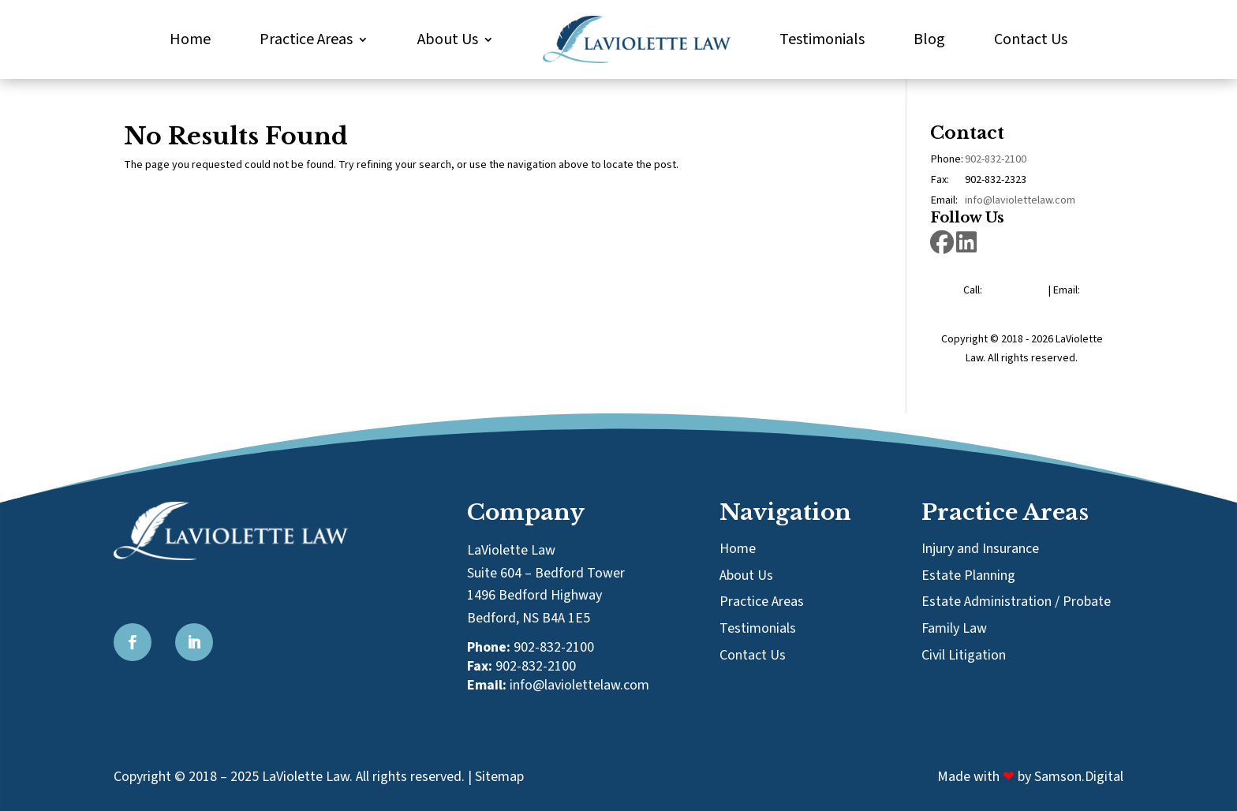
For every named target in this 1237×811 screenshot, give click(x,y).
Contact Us (1030, 39)
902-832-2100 (995, 159)
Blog (929, 39)
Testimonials (822, 39)
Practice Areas (306, 39)
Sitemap (499, 777)
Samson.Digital (1078, 777)
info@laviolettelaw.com (1020, 200)
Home (190, 39)
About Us (447, 39)
